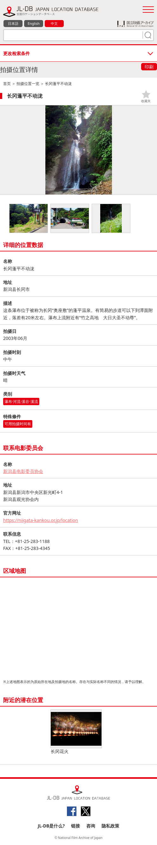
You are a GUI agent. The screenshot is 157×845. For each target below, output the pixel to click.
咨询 (90, 826)
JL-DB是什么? (51, 826)
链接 (75, 826)
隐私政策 (110, 826)
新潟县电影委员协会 (23, 471)
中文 (54, 23)
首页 (7, 83)
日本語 (13, 23)
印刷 (149, 67)
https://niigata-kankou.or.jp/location (40, 520)
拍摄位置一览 (27, 83)
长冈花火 (76, 732)
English (33, 23)
